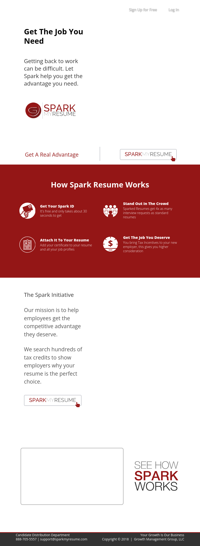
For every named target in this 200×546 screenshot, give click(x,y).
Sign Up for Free (143, 9)
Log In (173, 9)
